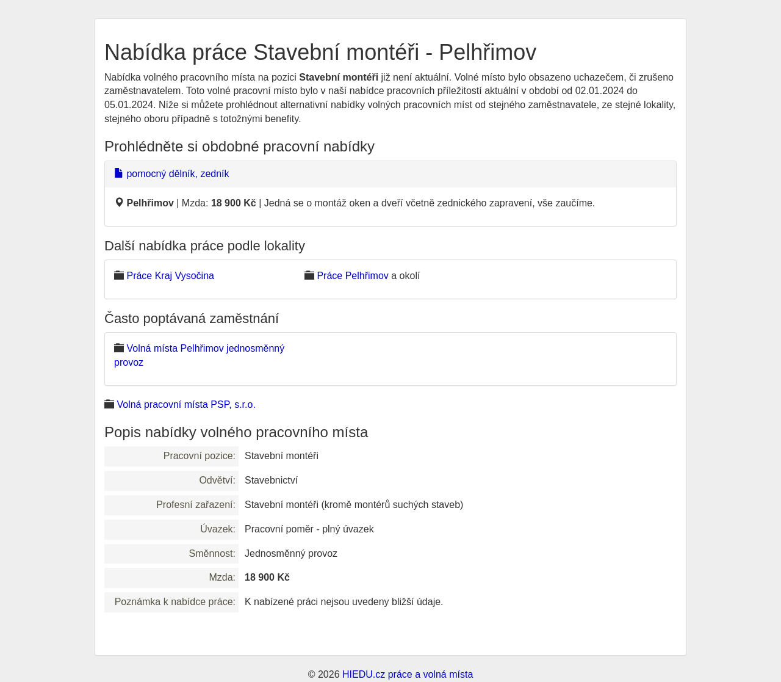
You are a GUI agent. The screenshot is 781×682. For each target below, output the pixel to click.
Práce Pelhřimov (352, 275)
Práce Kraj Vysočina (170, 275)
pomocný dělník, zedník (171, 174)
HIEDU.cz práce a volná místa (407, 674)
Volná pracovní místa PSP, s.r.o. (186, 404)
